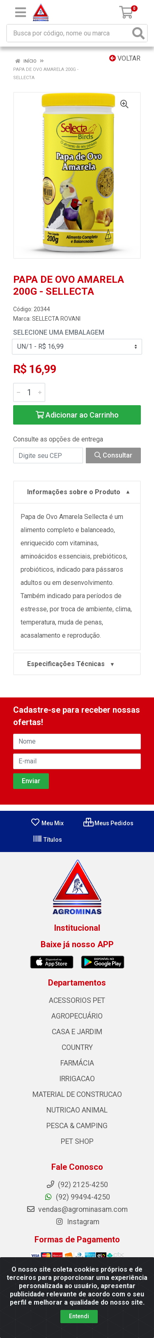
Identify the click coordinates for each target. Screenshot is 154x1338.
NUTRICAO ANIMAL (77, 1110)
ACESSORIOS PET (77, 1000)
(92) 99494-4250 (77, 1197)
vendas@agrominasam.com (77, 1209)
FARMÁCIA (77, 1063)
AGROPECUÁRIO (77, 1016)
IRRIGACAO (77, 1079)
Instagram (77, 1222)
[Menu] (20, 12)
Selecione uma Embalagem (58, 332)
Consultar (113, 455)
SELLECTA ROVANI (56, 318)
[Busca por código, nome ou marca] (68, 33)
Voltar (124, 58)
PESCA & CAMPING (77, 1126)
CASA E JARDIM (77, 1032)
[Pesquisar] (138, 33)
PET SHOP (77, 1141)
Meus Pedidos (108, 823)
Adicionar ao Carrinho (77, 415)
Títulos (47, 839)
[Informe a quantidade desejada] (29, 392)
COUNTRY (77, 1047)
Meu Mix (47, 823)
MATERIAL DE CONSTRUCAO (77, 1094)
